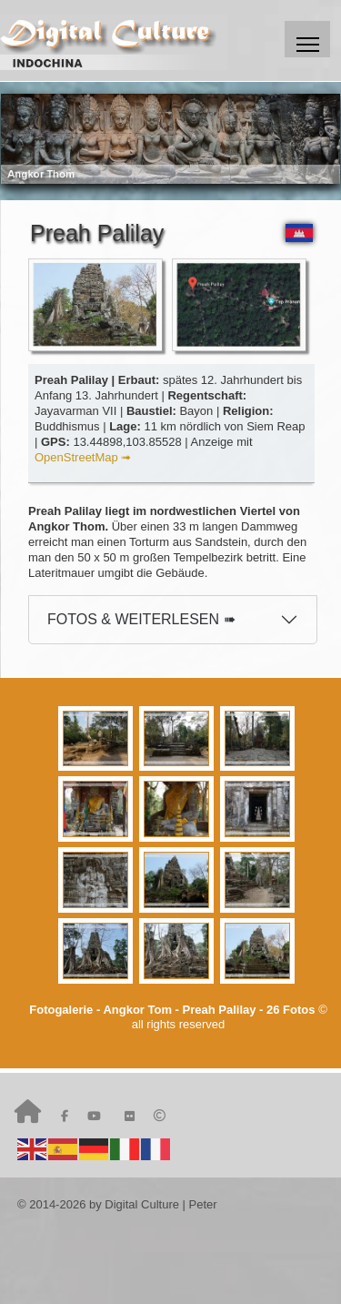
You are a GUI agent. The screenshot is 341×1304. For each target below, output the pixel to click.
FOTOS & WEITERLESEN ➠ (141, 619)
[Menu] (307, 39)
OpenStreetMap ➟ (83, 457)
